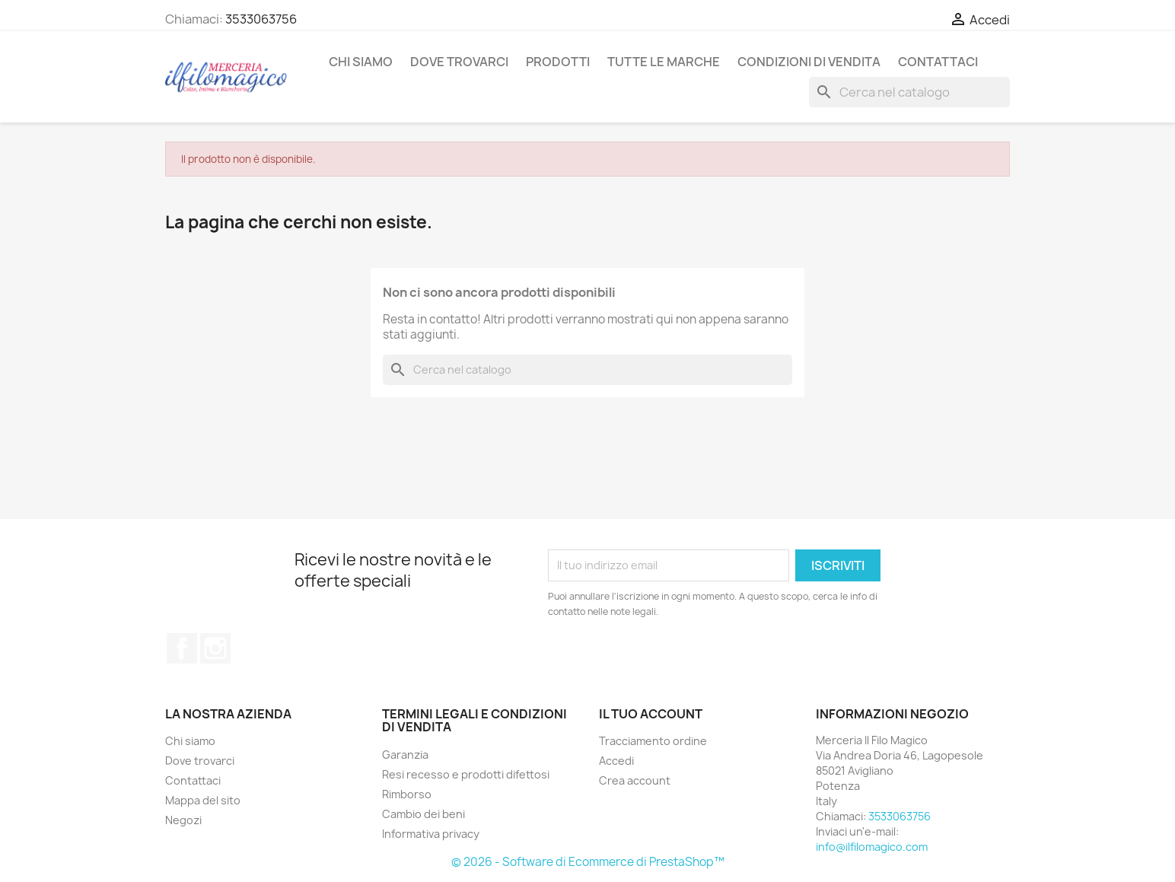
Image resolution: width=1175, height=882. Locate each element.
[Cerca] (909, 92)
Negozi (183, 820)
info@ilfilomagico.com (872, 846)
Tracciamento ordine (653, 741)
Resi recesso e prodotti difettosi (465, 774)
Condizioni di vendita (808, 61)
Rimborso (406, 794)
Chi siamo (361, 61)
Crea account (634, 780)
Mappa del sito (202, 800)
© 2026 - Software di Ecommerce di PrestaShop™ (587, 862)
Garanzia (405, 754)
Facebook (182, 648)
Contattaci (938, 61)
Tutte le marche (663, 61)
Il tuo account (650, 713)
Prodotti (558, 61)
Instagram (215, 648)
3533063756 (261, 19)
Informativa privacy (430, 833)
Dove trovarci (459, 61)
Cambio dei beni (423, 814)
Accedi (616, 760)
